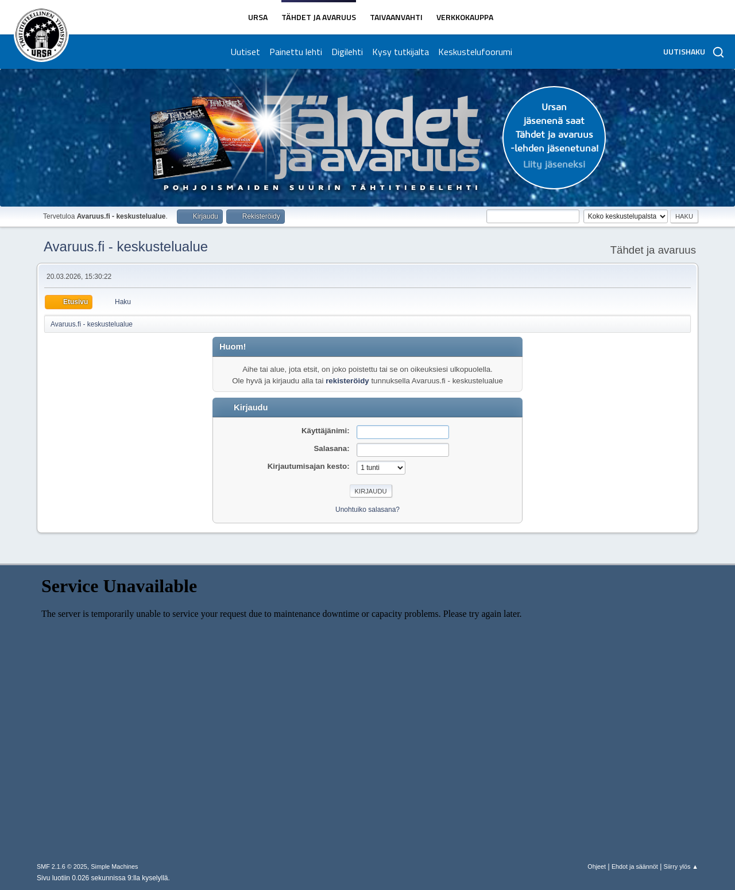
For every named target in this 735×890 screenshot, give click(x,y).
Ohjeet (596, 866)
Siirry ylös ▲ (681, 866)
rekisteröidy (347, 380)
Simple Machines (114, 866)
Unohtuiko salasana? (367, 510)
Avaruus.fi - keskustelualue (126, 246)
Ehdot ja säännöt (635, 866)
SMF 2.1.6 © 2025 (62, 866)
